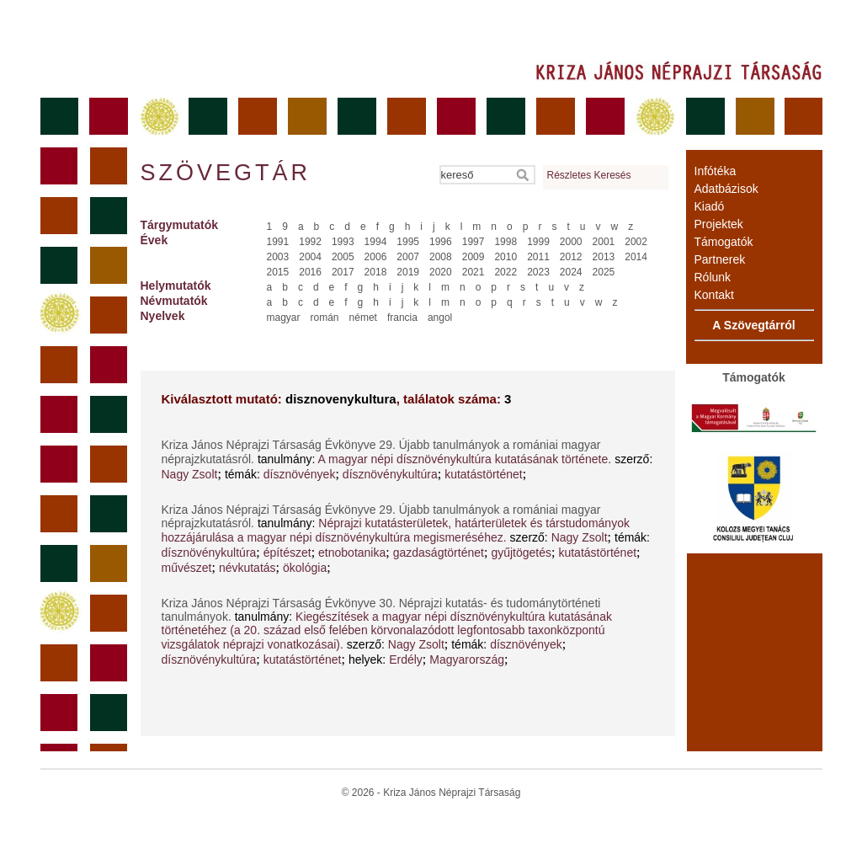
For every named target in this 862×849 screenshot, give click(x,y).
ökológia (305, 567)
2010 (505, 257)
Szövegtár (225, 172)
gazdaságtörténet (438, 552)
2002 (636, 242)
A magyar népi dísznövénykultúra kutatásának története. (465, 459)
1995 (407, 242)
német (363, 317)
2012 (571, 257)
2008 (440, 257)
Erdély (406, 659)
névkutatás (247, 567)
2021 (473, 272)
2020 (440, 272)
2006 (375, 257)
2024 (571, 272)
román (325, 317)
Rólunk (713, 277)
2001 (604, 242)
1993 (343, 242)
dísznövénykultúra (390, 474)
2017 (343, 272)
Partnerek (720, 259)
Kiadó (709, 206)
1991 (278, 242)
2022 (505, 272)
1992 (310, 242)
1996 (440, 242)
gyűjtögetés (521, 552)
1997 (473, 242)
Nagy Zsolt (190, 474)
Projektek (718, 224)
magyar (284, 317)
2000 (571, 242)
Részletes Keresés (589, 175)
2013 (604, 257)
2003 (278, 257)
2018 (375, 272)
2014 (636, 257)
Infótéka (715, 171)
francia (402, 317)
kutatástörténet (483, 474)
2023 (538, 272)
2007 (407, 257)
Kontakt (714, 295)
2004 (310, 257)
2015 (278, 272)
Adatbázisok (726, 188)
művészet (187, 567)
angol (440, 317)
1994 (375, 242)
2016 (310, 272)
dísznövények (299, 474)
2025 (604, 272)
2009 (473, 257)
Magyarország (466, 659)
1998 (505, 242)
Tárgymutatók (180, 225)
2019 (407, 272)
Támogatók (723, 241)
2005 (343, 257)
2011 (538, 257)
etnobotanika (352, 552)
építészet (287, 552)
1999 (538, 242)
